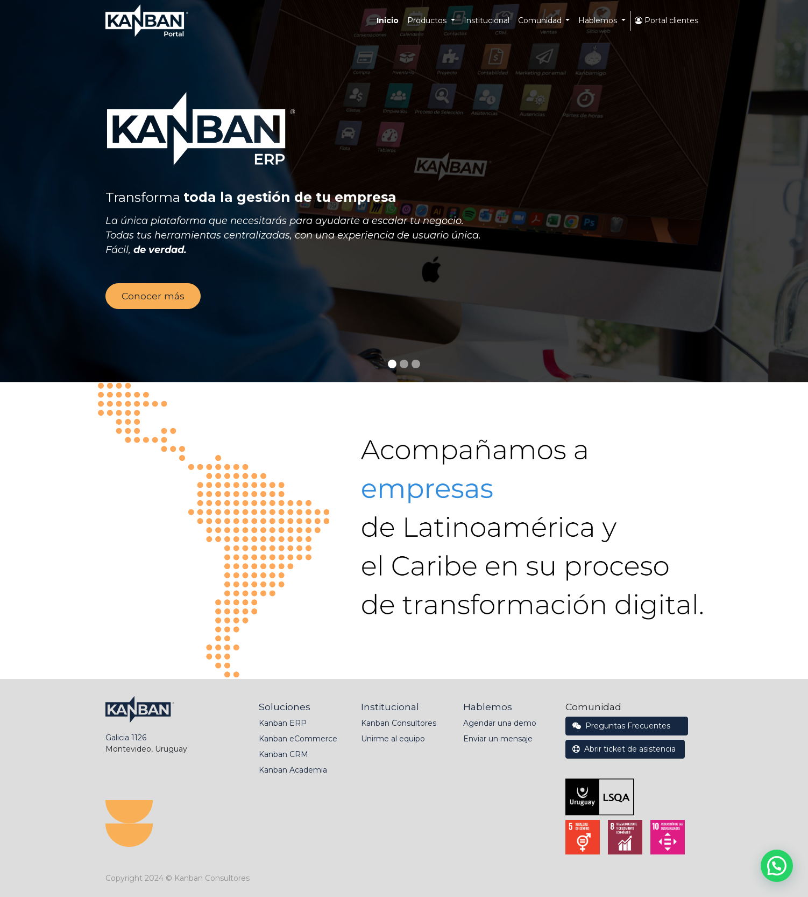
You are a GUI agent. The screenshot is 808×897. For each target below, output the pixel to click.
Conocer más (153, 296)
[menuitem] (387, 21)
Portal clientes (666, 20)
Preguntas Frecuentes (626, 726)
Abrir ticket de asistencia (625, 749)
